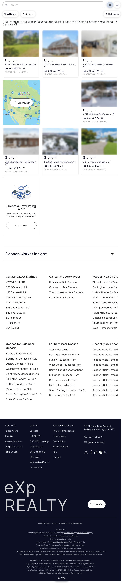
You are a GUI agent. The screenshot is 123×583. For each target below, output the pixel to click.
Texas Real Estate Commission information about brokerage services (60, 545)
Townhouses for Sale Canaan (66, 292)
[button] (60, 253)
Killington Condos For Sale (21, 379)
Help (55, 452)
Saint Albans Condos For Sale (22, 373)
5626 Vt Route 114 (16, 312)
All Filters (10, 14)
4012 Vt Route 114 (16, 302)
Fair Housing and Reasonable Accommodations (60, 536)
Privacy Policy (59, 436)
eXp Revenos (36, 446)
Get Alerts (112, 14)
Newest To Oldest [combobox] (29, 14)
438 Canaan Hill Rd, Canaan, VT (98, 65)
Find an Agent (11, 431)
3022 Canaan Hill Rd (17, 287)
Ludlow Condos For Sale (19, 363)
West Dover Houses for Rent (65, 364)
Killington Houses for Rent (64, 375)
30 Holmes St (13, 317)
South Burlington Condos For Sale (24, 394)
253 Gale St (12, 327)
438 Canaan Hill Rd (16, 292)
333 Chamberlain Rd (17, 307)
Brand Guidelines (61, 446)
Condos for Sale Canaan (63, 287)
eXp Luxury (35, 457)
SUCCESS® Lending (39, 441)
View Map (21, 102)
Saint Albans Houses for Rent (66, 369)
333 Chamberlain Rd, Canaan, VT (21, 163)
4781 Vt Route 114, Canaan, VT (20, 64)
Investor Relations (13, 441)
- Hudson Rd (13, 322)
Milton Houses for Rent (62, 385)
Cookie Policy (59, 441)
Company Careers (13, 446)
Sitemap (57, 457)
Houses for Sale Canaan (63, 282)
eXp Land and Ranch (39, 462)
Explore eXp (10, 426)
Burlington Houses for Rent (64, 354)
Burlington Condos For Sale (21, 358)
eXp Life (33, 426)
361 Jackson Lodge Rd (18, 297)
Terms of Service (83, 533)
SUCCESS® (35, 436)
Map (61, 577)
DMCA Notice (60, 530)
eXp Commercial (38, 452)
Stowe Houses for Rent (62, 349)
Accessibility (36, 467)
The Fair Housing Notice (95, 551)
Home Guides (11, 452)
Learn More (96, 554)
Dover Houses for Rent (62, 395)
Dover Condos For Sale (19, 399)
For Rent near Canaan (61, 297)
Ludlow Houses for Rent (62, 359)
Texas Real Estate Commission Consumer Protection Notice (60, 548)
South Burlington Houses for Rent (68, 390)
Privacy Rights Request (63, 431)
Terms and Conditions (63, 426)
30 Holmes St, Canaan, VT (96, 161)
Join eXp (9, 436)
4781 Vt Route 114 (15, 282)
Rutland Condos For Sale (20, 384)
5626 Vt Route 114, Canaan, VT (60, 161)
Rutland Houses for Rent (63, 380)
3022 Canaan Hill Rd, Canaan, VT (60, 65)
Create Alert (21, 225)
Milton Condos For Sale (19, 389)
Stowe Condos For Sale (19, 353)
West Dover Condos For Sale (22, 368)
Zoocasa (34, 431)
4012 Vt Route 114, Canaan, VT (98, 114)
